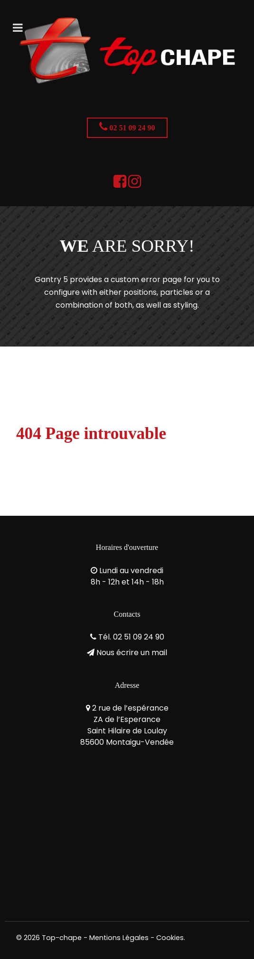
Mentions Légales (119, 937)
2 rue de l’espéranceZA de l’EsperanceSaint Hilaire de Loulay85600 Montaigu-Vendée (127, 725)
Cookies (170, 937)
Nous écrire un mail (131, 652)
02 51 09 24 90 (127, 126)
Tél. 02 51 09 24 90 (131, 636)
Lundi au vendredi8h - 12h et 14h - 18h (127, 576)
